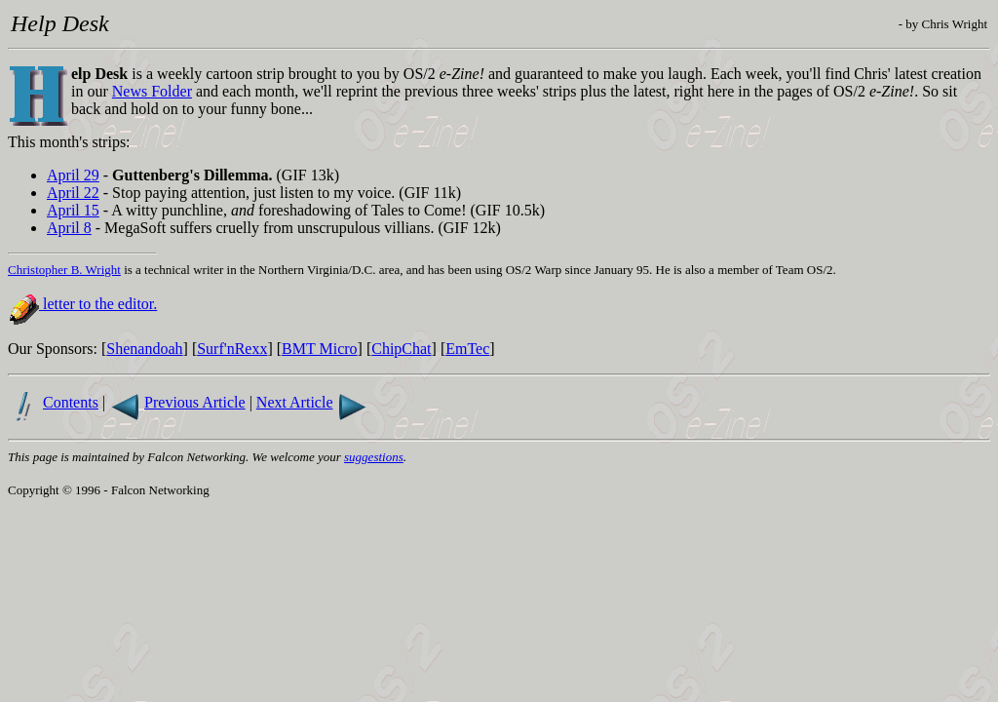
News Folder (152, 91)
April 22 (73, 192)
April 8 (69, 227)
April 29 (73, 175)
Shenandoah (144, 348)
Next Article (294, 402)
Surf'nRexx (232, 348)
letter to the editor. (98, 303)
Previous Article (195, 402)
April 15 (73, 210)
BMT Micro (319, 348)
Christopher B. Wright (64, 269)
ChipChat (401, 348)
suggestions (373, 456)
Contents (70, 402)
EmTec (467, 348)
